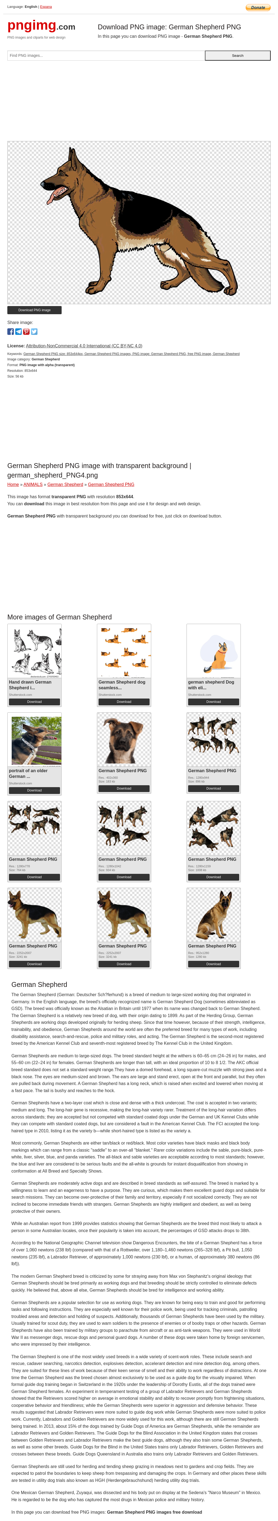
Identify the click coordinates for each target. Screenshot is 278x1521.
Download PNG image (34, 310)
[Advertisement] (139, 103)
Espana (46, 7)
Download (34, 702)
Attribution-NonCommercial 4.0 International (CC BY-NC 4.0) (84, 346)
